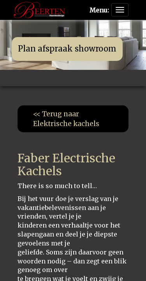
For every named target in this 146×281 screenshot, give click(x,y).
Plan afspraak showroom (67, 48)
